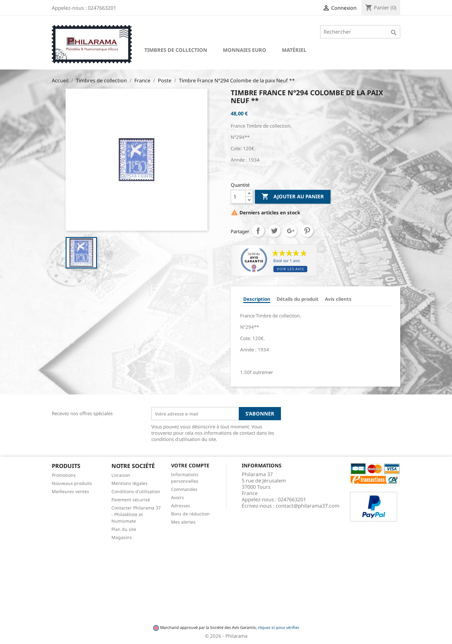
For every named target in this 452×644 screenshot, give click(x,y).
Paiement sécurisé (130, 500)
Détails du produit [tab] (298, 299)
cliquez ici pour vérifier (278, 627)
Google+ (290, 230)
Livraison (120, 475)
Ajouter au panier (292, 197)
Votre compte (190, 465)
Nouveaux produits (72, 483)
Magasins (121, 537)
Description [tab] (256, 299)
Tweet (274, 230)
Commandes (184, 489)
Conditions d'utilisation (135, 491)
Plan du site (123, 529)
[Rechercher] (360, 31)
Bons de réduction (190, 514)
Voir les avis (290, 269)
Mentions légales (129, 483)
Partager (258, 230)
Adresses (180, 506)
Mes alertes (183, 522)
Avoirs (177, 497)
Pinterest (307, 230)
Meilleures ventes (70, 491)
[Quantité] (238, 197)
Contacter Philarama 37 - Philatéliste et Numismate (136, 514)
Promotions (64, 475)
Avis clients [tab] (338, 299)
